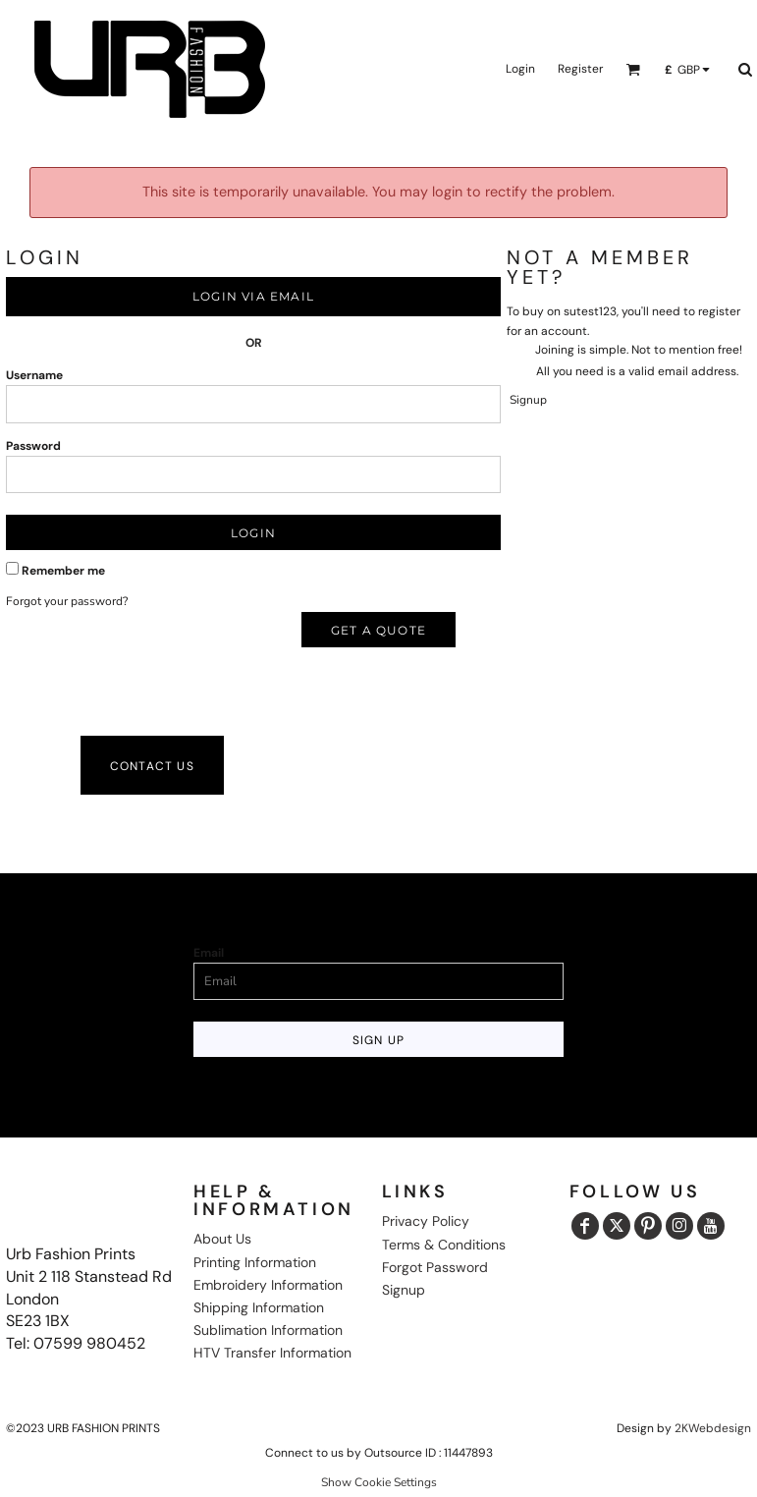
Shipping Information (258, 1307)
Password (33, 446)
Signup (528, 400)
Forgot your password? (67, 601)
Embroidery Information (268, 1285)
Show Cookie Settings (379, 1482)
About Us (222, 1239)
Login (520, 69)
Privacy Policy (425, 1221)
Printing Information (254, 1262)
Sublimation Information (268, 1330)
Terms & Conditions (444, 1244)
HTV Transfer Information (272, 1352)
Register (580, 69)
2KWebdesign (713, 1428)
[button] (632, 69)
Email (208, 953)
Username (34, 375)
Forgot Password (435, 1267)
